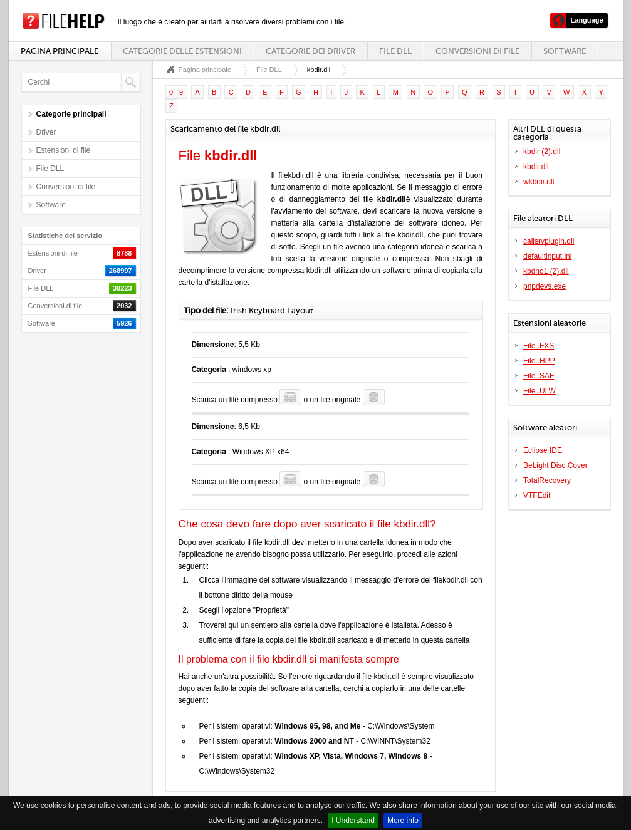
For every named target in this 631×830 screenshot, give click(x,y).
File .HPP (539, 360)
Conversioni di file (477, 51)
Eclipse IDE (542, 450)
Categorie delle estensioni (182, 51)
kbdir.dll (536, 166)
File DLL (395, 51)
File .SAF (538, 375)
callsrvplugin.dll (548, 241)
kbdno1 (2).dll (546, 271)
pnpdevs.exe (544, 286)
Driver (46, 132)
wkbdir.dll (538, 181)
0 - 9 (176, 92)
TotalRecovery (547, 480)
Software (564, 51)
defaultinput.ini (547, 256)
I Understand (353, 820)
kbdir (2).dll (541, 151)
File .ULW (539, 390)
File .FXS (538, 345)
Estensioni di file (63, 150)
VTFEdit (536, 495)
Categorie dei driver (310, 51)
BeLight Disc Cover (555, 465)
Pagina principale (59, 51)
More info (403, 820)
